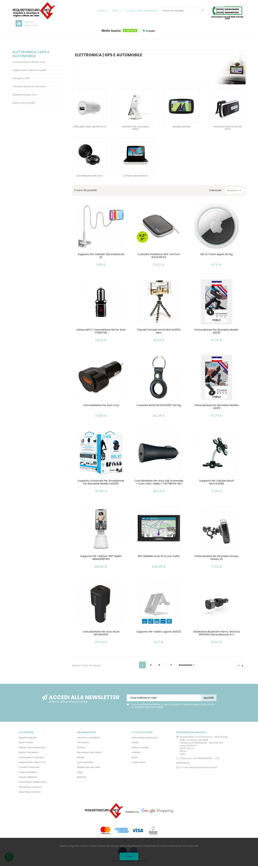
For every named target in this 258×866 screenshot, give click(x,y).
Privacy (81, 747)
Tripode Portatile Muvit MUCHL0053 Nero (159, 331)
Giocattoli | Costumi (30, 787)
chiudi (129, 856)
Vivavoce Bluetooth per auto (29, 86)
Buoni (135, 757)
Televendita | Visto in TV (32, 762)
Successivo (187, 664)
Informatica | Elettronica (33, 782)
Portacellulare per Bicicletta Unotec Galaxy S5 (217, 558)
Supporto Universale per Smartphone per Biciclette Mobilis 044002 (101, 482)
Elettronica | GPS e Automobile (31, 54)
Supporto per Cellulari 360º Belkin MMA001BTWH (101, 558)
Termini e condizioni (88, 737)
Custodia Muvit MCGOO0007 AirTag (158, 405)
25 (238, 665)
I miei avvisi (138, 762)
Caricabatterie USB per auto (29, 62)
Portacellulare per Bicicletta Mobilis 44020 (216, 331)
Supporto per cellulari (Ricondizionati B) (101, 256)
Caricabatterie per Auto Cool (101, 405)
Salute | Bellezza (28, 777)
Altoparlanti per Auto (25, 94)
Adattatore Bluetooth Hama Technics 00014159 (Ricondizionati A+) (216, 633)
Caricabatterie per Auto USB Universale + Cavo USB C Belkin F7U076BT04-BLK (158, 482)
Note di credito (140, 747)
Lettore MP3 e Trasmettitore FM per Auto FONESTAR (101, 331)
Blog (79, 772)
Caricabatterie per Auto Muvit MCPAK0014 (101, 633)
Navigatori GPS (21, 78)
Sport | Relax (26, 742)
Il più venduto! (85, 762)
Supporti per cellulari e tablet (29, 70)
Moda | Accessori (29, 752)
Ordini (135, 742)
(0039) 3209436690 (227, 9)
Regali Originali (27, 737)
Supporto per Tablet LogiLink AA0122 (158, 631)
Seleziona (234, 190)
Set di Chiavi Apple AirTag (216, 254)
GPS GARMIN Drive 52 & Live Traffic (159, 556)
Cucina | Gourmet (29, 767)
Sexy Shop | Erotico (29, 792)
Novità (80, 757)
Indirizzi (136, 752)
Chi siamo (83, 742)
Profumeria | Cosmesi (31, 757)
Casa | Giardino (28, 772)
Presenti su (132, 812)
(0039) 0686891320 (227, 12)
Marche (81, 777)
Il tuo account (142, 732)
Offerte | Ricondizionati (32, 747)
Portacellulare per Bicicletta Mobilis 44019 (216, 407)
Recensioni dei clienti (89, 752)
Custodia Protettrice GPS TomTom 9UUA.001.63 (159, 256)
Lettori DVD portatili (24, 103)
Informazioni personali (145, 737)
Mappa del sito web (88, 767)
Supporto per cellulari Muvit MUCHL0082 (216, 482)
